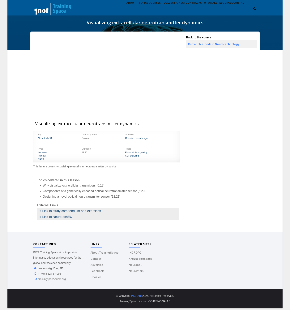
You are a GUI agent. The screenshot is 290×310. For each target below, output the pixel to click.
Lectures (42, 154)
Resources (220, 11)
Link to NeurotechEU (57, 219)
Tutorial (42, 158)
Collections (157, 11)
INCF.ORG (135, 254)
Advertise (97, 267)
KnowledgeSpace (140, 261)
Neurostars (136, 273)
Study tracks (180, 11)
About (106, 11)
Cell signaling (132, 158)
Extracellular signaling (136, 154)
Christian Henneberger (136, 140)
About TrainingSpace (104, 254)
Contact (238, 11)
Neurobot (135, 267)
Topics (121, 11)
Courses (137, 11)
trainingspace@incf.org (49, 281)
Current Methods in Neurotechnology (213, 46)
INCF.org (136, 298)
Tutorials (201, 11)
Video (41, 161)
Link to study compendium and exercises (71, 213)
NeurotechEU (45, 140)
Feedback (97, 273)
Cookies (96, 279)
